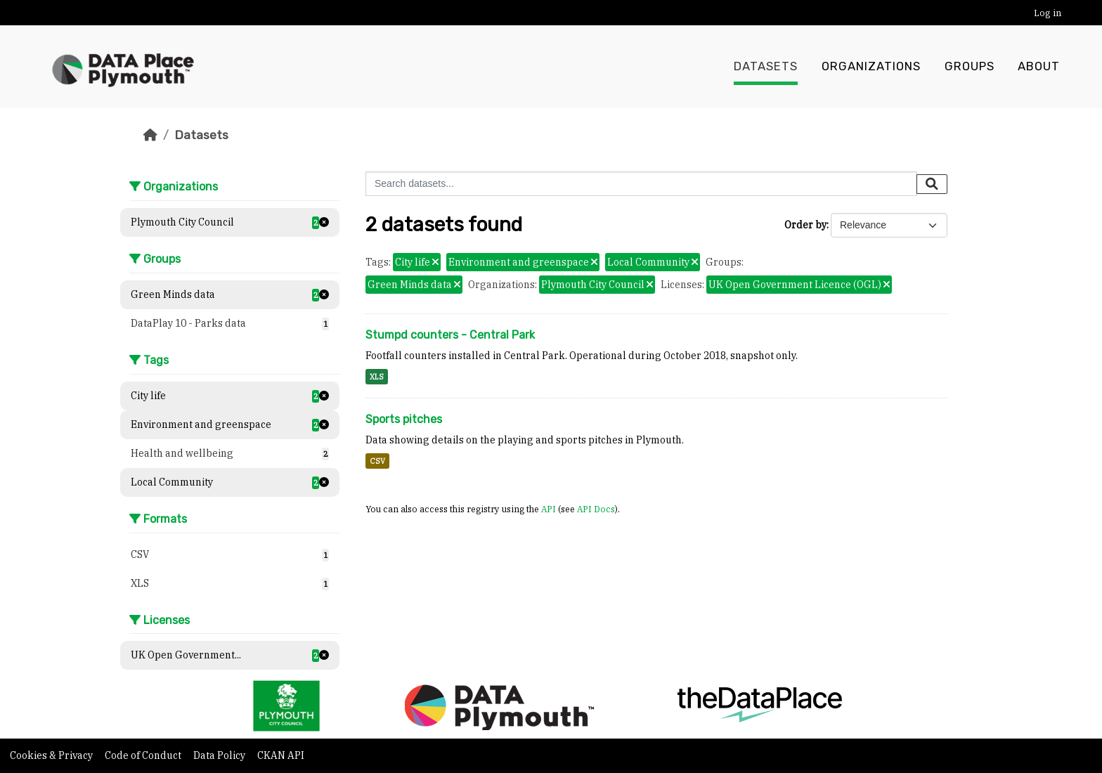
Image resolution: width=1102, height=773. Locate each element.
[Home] (150, 135)
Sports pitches (403, 419)
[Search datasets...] (641, 183)
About (1039, 67)
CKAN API (280, 755)
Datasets (766, 67)
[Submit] (931, 184)
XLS (377, 377)
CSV (377, 461)
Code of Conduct (144, 755)
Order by (805, 225)
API (548, 508)
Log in (1047, 13)
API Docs (596, 508)
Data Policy (220, 755)
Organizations (871, 67)
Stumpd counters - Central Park (450, 335)
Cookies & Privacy (52, 755)
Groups (969, 67)
